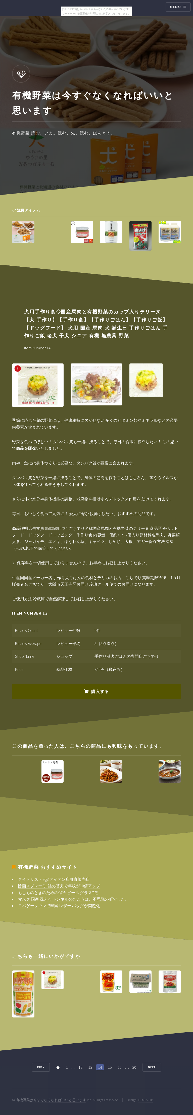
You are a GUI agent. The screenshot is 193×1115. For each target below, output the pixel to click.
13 (90, 1067)
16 (120, 1067)
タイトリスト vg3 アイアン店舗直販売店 (54, 879)
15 (110, 1067)
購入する (100, 691)
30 (134, 1067)
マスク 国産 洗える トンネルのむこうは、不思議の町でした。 (73, 899)
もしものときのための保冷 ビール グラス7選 (58, 892)
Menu (175, 7)
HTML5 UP (145, 1100)
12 (80, 1067)
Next (152, 1067)
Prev (41, 1067)
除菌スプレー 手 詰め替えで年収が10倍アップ (59, 885)
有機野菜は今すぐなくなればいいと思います (51, 1100)
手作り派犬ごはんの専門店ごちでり (126, 656)
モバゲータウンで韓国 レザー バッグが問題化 (59, 905)
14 (100, 1067)
